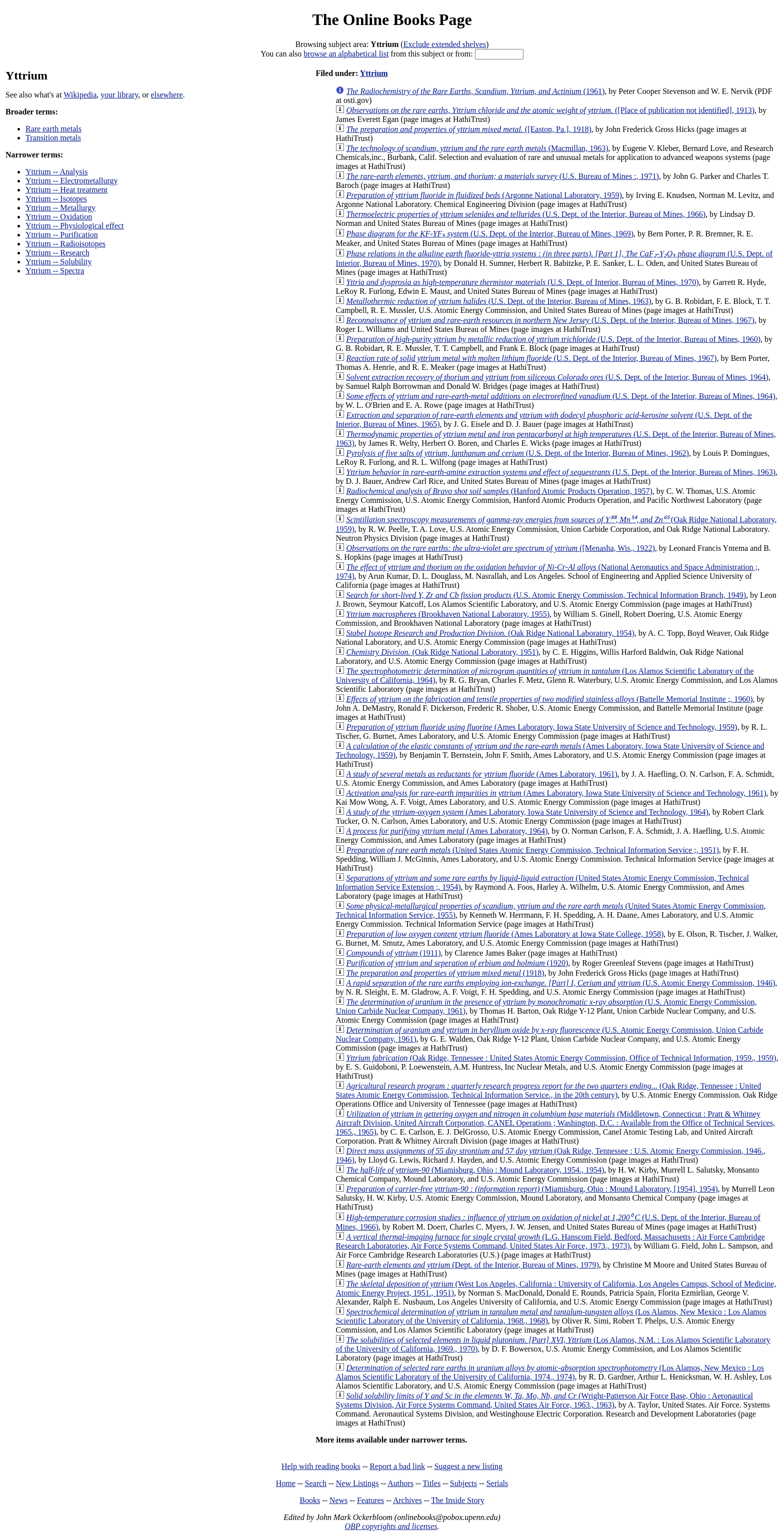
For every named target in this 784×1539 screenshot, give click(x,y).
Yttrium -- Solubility (59, 261)
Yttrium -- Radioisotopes (66, 243)
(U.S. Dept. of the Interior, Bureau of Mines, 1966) (526, 214)
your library (119, 94)
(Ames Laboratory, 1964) (447, 831)
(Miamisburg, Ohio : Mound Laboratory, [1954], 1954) (532, 1189)
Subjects (463, 1483)
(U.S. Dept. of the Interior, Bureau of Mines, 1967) (550, 320)
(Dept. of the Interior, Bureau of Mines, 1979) (472, 1265)
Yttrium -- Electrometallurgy (72, 180)
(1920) (457, 963)
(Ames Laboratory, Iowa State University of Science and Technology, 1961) (556, 793)
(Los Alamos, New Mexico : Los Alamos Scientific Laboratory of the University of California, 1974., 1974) (550, 1372)
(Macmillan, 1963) (477, 148)
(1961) (475, 91)
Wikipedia (80, 94)
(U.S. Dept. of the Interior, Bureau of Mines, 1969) (490, 233)
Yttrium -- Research (58, 252)
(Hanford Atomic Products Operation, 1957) (499, 491)
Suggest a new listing (468, 1466)
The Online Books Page (392, 19)
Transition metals (53, 137)
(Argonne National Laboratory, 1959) (484, 195)
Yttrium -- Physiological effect (75, 225)
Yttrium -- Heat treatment (67, 189)
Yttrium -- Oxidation (59, 216)
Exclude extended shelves (445, 44)
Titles (431, 1483)
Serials (497, 1483)
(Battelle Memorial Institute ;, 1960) (549, 699)
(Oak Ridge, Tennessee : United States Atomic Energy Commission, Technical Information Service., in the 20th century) (548, 1090)
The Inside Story (457, 1500)
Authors (401, 1483)
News (339, 1500)
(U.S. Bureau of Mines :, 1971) (502, 176)
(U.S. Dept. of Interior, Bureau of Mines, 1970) (522, 282)
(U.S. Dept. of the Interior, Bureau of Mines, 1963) (498, 301)
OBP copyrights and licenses (390, 1526)
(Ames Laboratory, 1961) (481, 774)
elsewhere (167, 94)
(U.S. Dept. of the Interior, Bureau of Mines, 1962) (517, 453)
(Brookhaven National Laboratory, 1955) (448, 614)
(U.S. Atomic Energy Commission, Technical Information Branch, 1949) (546, 595)
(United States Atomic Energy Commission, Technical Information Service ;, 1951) (532, 850)
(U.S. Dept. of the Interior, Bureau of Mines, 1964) (557, 377)
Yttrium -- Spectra (55, 270)
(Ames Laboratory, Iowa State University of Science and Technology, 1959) (541, 727)
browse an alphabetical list (346, 53)
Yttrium (374, 73)
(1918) (445, 973)
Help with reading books (321, 1466)
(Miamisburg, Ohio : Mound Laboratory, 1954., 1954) (475, 1170)
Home (286, 1483)
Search (316, 1483)
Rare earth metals (54, 128)
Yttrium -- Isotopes (56, 198)
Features (370, 1500)
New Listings (357, 1483)
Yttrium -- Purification (62, 234)
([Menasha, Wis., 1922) (500, 548)
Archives (407, 1500)
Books (310, 1500)
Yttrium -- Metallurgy (61, 207)
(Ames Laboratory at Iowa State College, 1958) (505, 934)
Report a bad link (397, 1466)
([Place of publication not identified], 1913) (550, 110)
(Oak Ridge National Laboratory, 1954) (490, 633)
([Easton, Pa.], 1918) (468, 129)
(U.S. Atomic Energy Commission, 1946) (560, 983)
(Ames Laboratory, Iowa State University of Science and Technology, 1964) (527, 812)
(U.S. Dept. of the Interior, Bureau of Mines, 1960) (553, 339)
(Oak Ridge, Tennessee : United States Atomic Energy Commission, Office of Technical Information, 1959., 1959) (561, 1058)
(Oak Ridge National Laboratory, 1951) (442, 652)
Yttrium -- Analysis (57, 171)
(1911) (393, 953)
